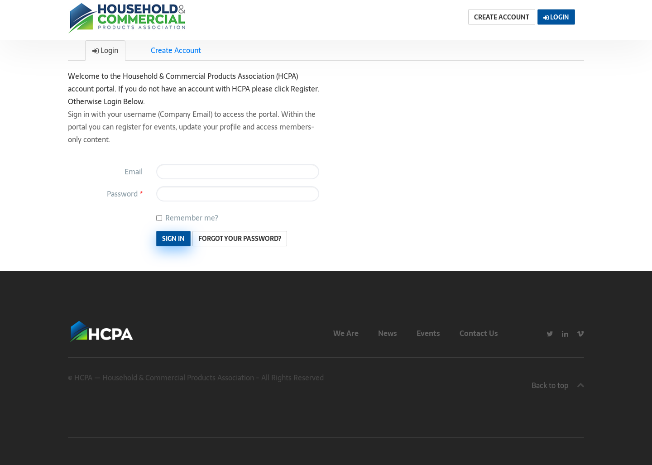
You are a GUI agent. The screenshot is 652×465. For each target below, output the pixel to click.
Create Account (176, 50)
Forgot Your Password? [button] (239, 239)
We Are (346, 333)
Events (428, 333)
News (387, 333)
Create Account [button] (501, 17)
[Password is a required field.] (237, 193)
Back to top (550, 385)
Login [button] (556, 17)
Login (105, 50)
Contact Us (479, 333)
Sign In (173, 239)
